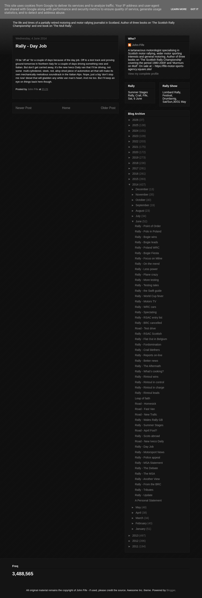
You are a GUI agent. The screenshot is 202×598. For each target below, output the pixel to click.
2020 (135, 152)
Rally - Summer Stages (149, 425)
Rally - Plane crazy (146, 274)
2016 (135, 173)
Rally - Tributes (144, 489)
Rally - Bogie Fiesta (147, 253)
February (141, 523)
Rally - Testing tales (147, 285)
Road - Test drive (145, 328)
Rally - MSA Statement (149, 462)
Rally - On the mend (147, 263)
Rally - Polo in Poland (148, 231)
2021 (135, 146)
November (142, 194)
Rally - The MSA (145, 473)
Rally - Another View (147, 479)
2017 (135, 168)
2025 (135, 125)
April (139, 512)
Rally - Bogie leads (146, 242)
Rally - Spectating (146, 312)
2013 (135, 535)
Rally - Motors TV (145, 301)
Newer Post (24, 108)
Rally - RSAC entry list (148, 317)
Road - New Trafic (146, 414)
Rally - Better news (146, 360)
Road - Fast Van (145, 409)
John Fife (138, 45)
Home (66, 108)
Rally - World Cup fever (149, 296)
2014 (135, 184)
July (138, 216)
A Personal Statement (148, 500)
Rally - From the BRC (148, 484)
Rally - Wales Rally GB (149, 419)
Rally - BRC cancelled (148, 322)
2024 (135, 130)
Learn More (179, 9)
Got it (194, 9)
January (141, 528)
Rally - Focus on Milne (148, 258)
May (138, 507)
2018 (135, 163)
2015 (135, 179)
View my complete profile (143, 73)
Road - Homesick (145, 403)
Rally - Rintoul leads (147, 392)
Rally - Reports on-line (148, 355)
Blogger (170, 590)
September (143, 205)
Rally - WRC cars (145, 306)
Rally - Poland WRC (147, 247)
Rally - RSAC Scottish (148, 333)
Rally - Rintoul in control (149, 382)
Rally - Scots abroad (147, 436)
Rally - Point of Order (148, 226)
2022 (135, 141)
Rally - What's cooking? (149, 371)
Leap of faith (142, 398)
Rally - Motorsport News (149, 452)
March (140, 518)
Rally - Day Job (144, 446)
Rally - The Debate (146, 468)
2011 (135, 546)
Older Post (108, 108)
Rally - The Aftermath (148, 366)
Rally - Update (143, 495)
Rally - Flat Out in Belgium (151, 339)
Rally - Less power (146, 269)
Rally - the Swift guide (148, 290)
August (140, 210)
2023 (135, 136)
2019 (135, 157)
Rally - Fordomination (148, 344)
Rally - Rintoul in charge (149, 387)
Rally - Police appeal (147, 457)
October (141, 199)
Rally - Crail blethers (147, 349)
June (139, 221)
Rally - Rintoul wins (146, 376)
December (142, 189)
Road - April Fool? (146, 430)
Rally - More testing (147, 279)
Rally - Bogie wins (146, 236)
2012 (135, 540)
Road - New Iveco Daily (149, 441)
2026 (135, 119)
